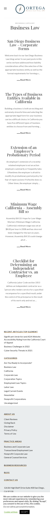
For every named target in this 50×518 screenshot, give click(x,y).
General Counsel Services (15, 457)
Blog (7, 472)
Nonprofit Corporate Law (15, 454)
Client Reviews (10, 419)
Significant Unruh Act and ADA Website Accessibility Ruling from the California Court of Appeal (24, 339)
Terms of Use (10, 433)
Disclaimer (9, 426)
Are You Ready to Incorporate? (18, 363)
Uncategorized (11, 403)
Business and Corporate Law (17, 446)
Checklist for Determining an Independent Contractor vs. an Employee (23, 268)
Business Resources (15, 465)
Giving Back (9, 423)
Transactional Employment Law (18, 450)
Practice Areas (13, 441)
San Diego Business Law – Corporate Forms (23, 45)
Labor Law (9, 387)
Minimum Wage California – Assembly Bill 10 (23, 208)
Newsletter (9, 395)
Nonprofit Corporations (15, 399)
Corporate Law (11, 375)
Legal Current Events (13, 391)
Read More (25, 80)
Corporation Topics (13, 379)
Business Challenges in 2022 (17, 346)
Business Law (10, 367)
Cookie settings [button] (11, 512)
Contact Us (11, 480)
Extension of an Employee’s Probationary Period (23, 151)
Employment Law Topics (15, 383)
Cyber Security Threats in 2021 (18, 350)
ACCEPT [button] (24, 512)
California (8, 371)
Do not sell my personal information (18, 507)
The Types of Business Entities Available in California (23, 98)
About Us (9, 414)
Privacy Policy (10, 430)
